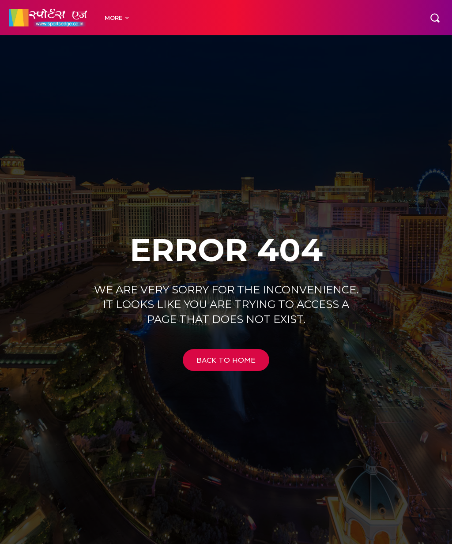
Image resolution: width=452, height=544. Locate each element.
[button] (434, 17)
